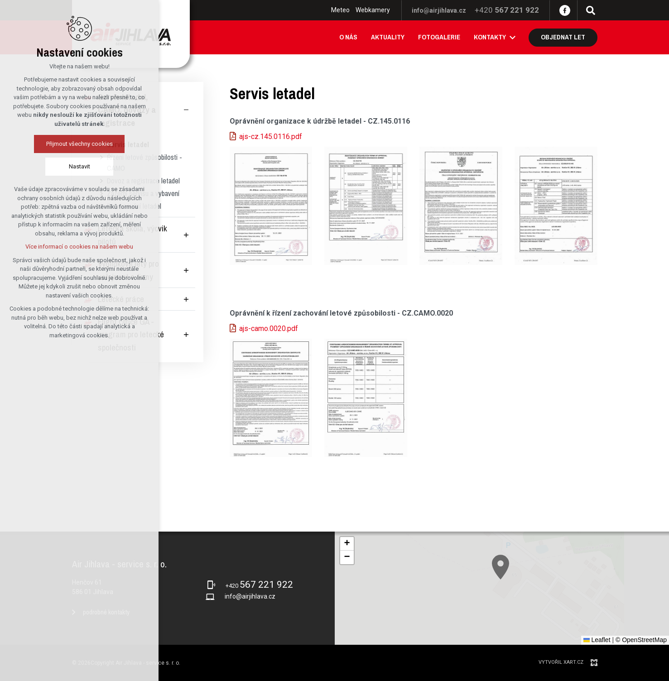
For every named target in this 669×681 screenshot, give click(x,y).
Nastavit (57, 166)
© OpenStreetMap (641, 639)
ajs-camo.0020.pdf (268, 328)
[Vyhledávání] (590, 10)
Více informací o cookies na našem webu (57, 246)
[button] (526, 592)
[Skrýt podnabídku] (186, 110)
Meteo (340, 10)
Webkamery (373, 10)
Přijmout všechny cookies (57, 143)
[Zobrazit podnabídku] (513, 37)
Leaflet (597, 639)
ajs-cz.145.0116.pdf (270, 136)
